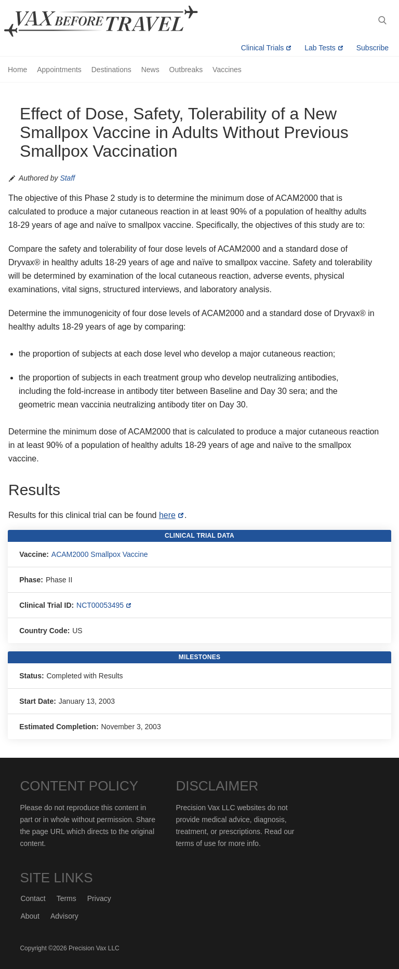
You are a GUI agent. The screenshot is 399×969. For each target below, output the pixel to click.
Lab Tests (320, 48)
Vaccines (227, 69)
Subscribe (372, 48)
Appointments (59, 69)
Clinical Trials (262, 48)
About (29, 916)
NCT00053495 (100, 605)
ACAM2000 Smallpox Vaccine (99, 554)
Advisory (64, 916)
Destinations (111, 69)
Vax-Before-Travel (113, 21)
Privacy (99, 898)
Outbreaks (186, 69)
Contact (32, 898)
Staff (67, 178)
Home (17, 69)
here (167, 515)
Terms (66, 898)
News (150, 69)
